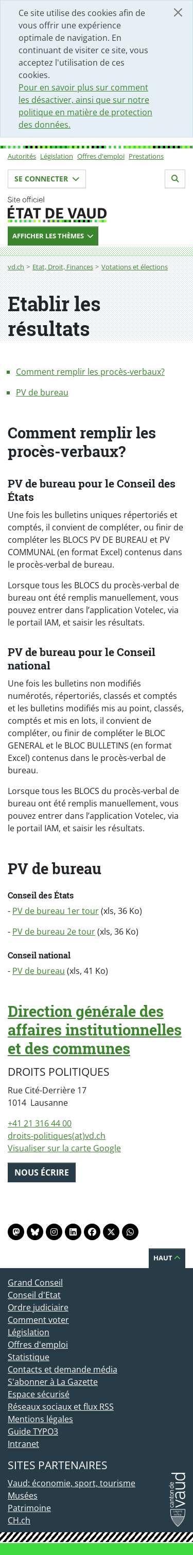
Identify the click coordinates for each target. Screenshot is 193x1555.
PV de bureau (42, 392)
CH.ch (19, 1520)
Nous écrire (41, 1172)
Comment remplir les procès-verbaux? (90, 371)
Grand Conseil (35, 1282)
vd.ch (16, 266)
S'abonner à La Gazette (53, 1382)
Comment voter (38, 1319)
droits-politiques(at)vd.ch (57, 1135)
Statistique (28, 1357)
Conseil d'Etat (34, 1295)
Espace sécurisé (38, 1394)
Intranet (23, 1444)
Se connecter (46, 179)
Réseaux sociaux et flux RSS (61, 1406)
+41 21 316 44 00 (40, 1123)
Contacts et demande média (62, 1369)
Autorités (22, 156)
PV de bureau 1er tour (55, 911)
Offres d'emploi (101, 156)
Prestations (146, 156)
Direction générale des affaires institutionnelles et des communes (95, 1029)
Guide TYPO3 (33, 1431)
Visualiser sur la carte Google (64, 1148)
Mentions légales (40, 1419)
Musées (23, 1495)
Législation (56, 156)
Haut (167, 1257)
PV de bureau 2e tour (53, 931)
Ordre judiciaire (38, 1307)
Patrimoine (29, 1508)
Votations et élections (134, 266)
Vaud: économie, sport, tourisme (71, 1483)
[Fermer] (178, 12)
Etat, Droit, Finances (62, 266)
